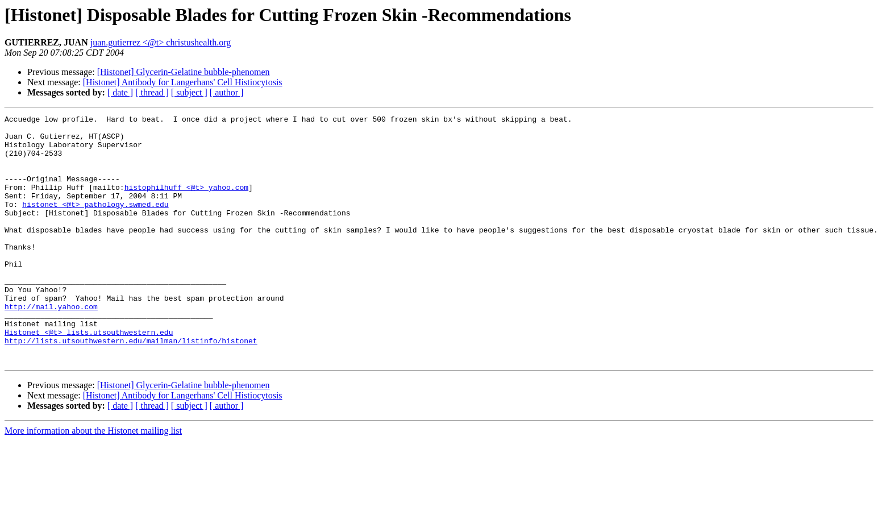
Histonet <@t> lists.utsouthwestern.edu (89, 376)
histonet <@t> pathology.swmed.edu (95, 223)
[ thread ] (152, 92)
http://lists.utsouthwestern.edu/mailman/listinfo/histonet (131, 386)
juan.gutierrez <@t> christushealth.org (160, 42)
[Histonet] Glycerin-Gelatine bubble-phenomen (183, 72)
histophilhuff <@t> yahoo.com (186, 202)
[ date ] (120, 92)
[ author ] (227, 92)
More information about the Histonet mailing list (93, 480)
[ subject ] (189, 92)
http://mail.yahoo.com (51, 345)
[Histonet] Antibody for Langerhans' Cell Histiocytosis (182, 82)
